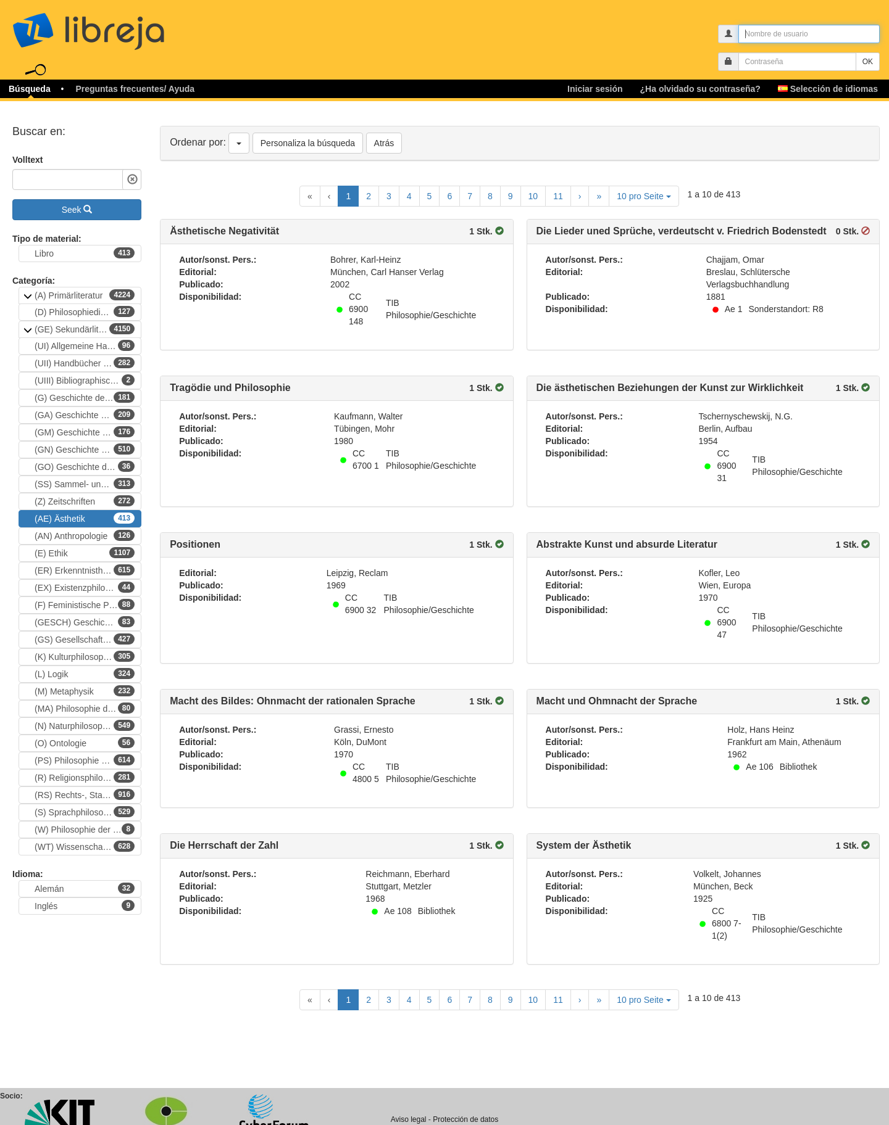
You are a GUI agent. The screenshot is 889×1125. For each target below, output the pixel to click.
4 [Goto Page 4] (409, 196)
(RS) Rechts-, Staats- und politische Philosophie (88, 794)
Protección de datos (465, 1119)
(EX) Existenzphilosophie (85, 587)
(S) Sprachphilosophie (85, 811)
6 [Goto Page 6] (449, 196)
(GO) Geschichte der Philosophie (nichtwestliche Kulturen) (88, 466)
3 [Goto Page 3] (388, 196)
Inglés (85, 905)
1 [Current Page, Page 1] (348, 196)
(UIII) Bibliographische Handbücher (88, 379)
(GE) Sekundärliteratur (85, 328)
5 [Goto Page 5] (429, 196)
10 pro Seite (643, 196)
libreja (111, 26)
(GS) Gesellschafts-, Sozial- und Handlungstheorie (88, 639)
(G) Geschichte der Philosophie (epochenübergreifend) (88, 397)
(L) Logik (85, 673)
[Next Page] (580, 196)
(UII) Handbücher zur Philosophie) (88, 362)
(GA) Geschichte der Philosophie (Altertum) (88, 414)
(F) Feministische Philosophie (88, 604)
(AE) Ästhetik (85, 518)
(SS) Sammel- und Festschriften (88, 483)
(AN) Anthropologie (85, 535)
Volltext (27, 160)
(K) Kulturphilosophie (85, 656)
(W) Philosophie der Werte (85, 828)
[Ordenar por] (238, 143)
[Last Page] (598, 196)
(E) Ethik (85, 552)
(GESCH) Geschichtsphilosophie (88, 621)
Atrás (384, 143)
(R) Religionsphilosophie (85, 777)
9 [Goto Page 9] (510, 196)
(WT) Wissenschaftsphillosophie (88, 846)
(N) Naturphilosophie (85, 725)
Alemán (85, 888)
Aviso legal (409, 1119)
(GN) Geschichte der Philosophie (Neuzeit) (88, 449)
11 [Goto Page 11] (558, 196)
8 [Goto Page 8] (490, 196)
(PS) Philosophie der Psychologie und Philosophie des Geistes (88, 759)
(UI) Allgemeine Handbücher (88, 345)
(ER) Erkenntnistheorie (85, 569)
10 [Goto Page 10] (533, 196)
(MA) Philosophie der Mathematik (88, 708)
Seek (77, 210)
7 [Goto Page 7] (469, 196)
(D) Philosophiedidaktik (85, 311)
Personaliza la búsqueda (308, 143)
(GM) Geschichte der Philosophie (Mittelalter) (88, 431)
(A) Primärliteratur (85, 294)
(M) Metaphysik (85, 690)
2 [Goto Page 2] (368, 196)
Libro (85, 252)
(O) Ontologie (85, 742)
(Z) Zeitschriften (85, 500)
